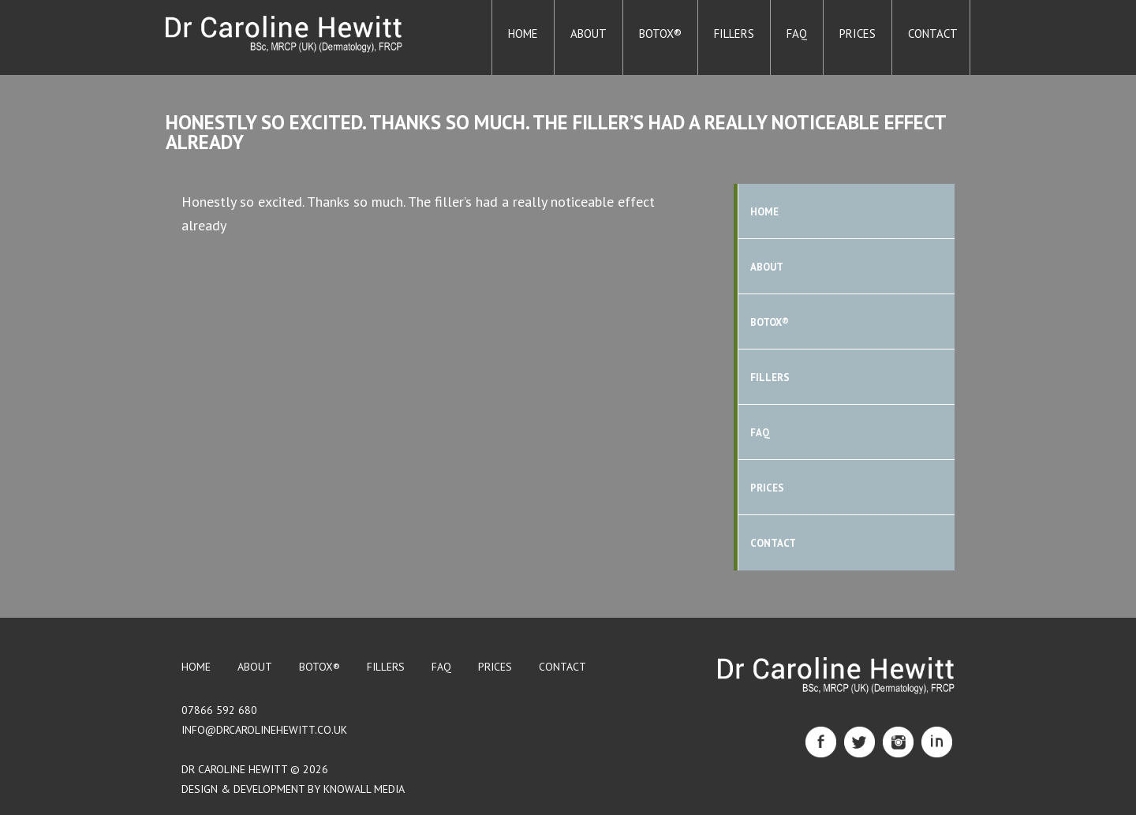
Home (523, 33)
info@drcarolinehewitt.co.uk (264, 730)
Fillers (734, 33)
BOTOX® (660, 33)
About (588, 33)
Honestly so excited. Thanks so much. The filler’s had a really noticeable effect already (556, 132)
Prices (857, 33)
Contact (933, 33)
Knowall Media (364, 789)
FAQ (797, 33)
